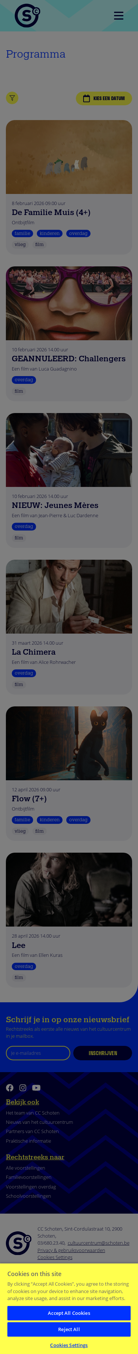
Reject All (68, 1329)
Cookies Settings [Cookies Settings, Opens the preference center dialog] (69, 1345)
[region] (69, 1308)
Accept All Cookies (69, 1313)
